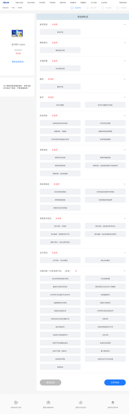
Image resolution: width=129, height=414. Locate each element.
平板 (13, 8)
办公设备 (94, 2)
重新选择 (50, 382)
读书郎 (20, 8)
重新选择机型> (18, 62)
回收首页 (6, 8)
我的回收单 (123, 2)
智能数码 (73, 2)
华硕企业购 (19, 2)
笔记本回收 (31, 2)
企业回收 (104, 2)
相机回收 (63, 2)
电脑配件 (83, 2)
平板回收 (52, 2)
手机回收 (42, 2)
